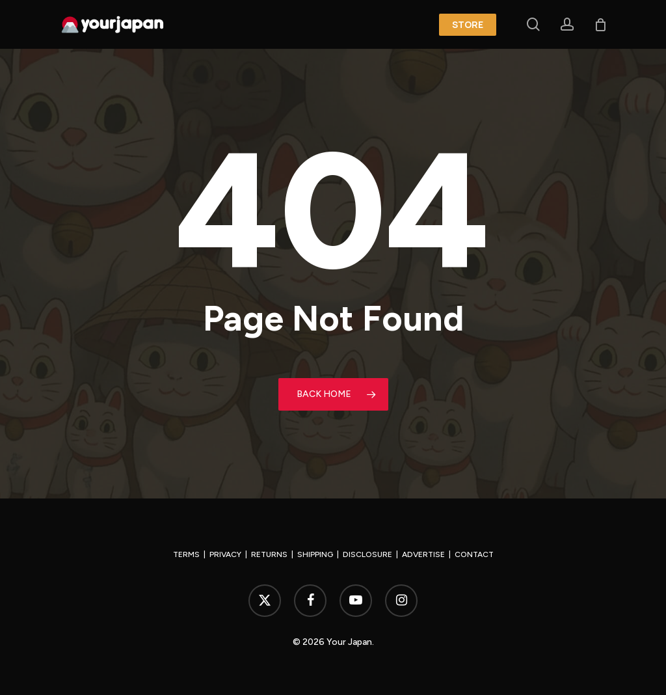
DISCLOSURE (367, 554)
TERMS (186, 554)
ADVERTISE (423, 554)
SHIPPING (315, 554)
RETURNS (269, 554)
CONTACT (474, 554)
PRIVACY (225, 554)
